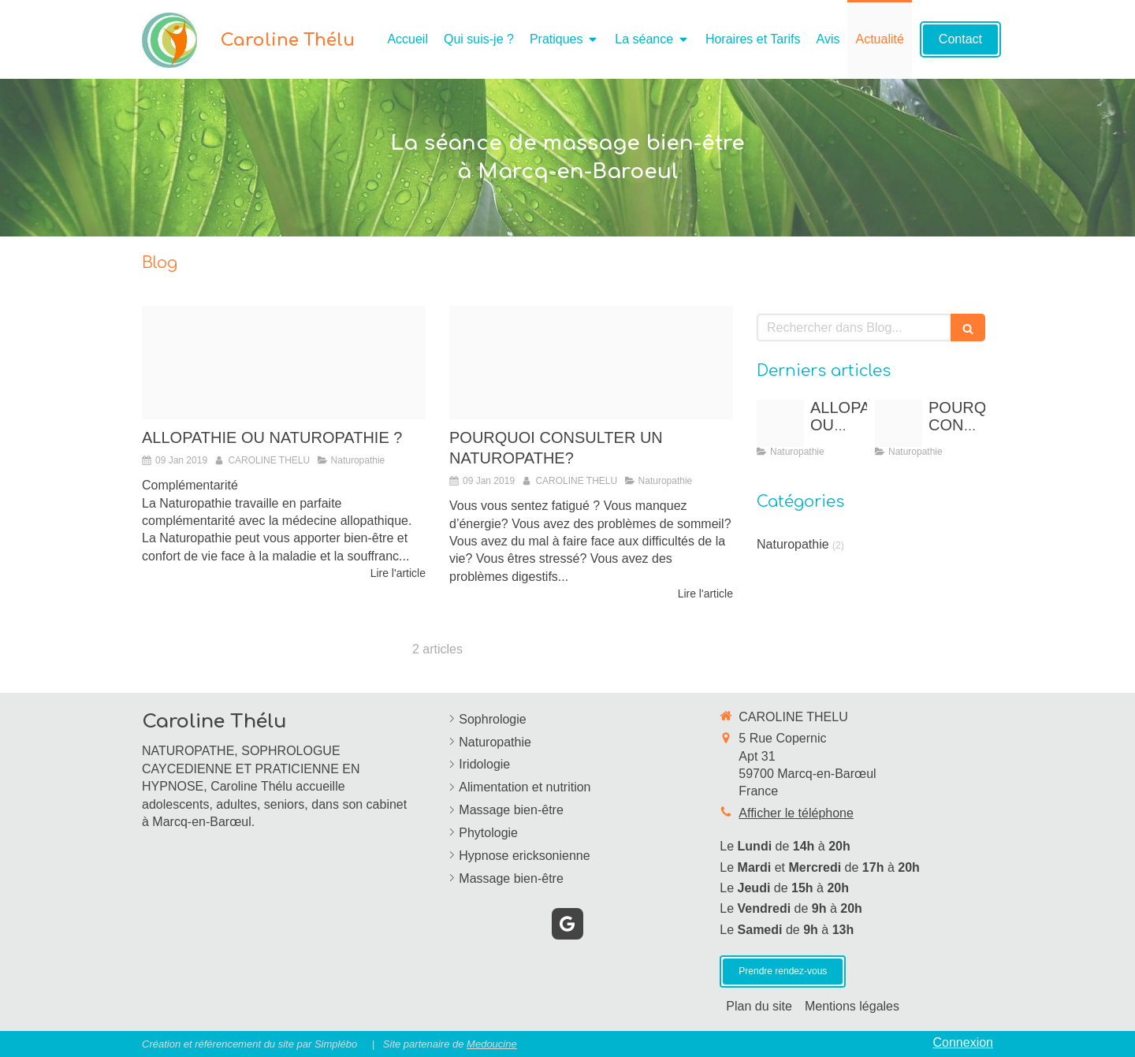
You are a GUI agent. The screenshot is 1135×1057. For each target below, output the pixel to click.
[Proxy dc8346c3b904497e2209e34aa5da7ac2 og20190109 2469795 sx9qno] (284, 362)
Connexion (963, 1042)
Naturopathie (793, 544)
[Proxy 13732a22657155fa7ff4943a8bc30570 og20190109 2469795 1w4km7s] (591, 362)
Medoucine (492, 1044)
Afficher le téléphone (796, 813)
